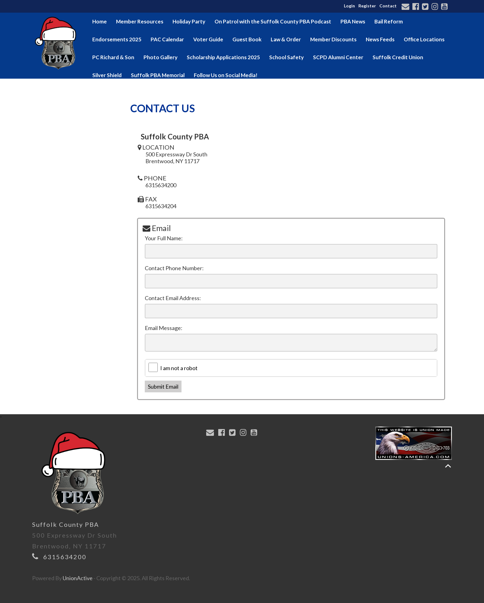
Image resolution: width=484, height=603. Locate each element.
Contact (388, 5)
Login (349, 5)
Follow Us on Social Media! (225, 75)
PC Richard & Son (113, 57)
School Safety (286, 57)
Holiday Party (189, 21)
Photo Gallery (160, 57)
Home (99, 21)
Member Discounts (333, 39)
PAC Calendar (167, 39)
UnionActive (78, 578)
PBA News (352, 21)
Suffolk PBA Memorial (158, 75)
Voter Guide (208, 39)
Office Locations (424, 39)
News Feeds (380, 39)
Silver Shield (107, 75)
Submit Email (163, 386)
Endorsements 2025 (116, 39)
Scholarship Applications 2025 (223, 57)
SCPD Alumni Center (338, 57)
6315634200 (64, 556)
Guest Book (246, 39)
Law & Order (286, 39)
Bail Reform (388, 21)
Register (367, 5)
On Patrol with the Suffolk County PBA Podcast (273, 21)
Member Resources (139, 21)
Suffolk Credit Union (398, 57)
